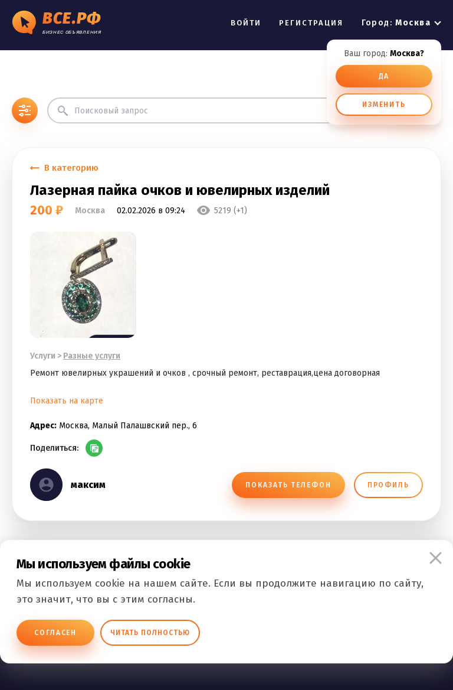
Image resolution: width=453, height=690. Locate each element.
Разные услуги (91, 356)
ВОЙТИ (246, 22)
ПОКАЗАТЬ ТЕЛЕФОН (288, 485)
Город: (396, 23)
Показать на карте (66, 401)
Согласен (55, 633)
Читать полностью (150, 633)
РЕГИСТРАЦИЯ (311, 22)
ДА (384, 76)
